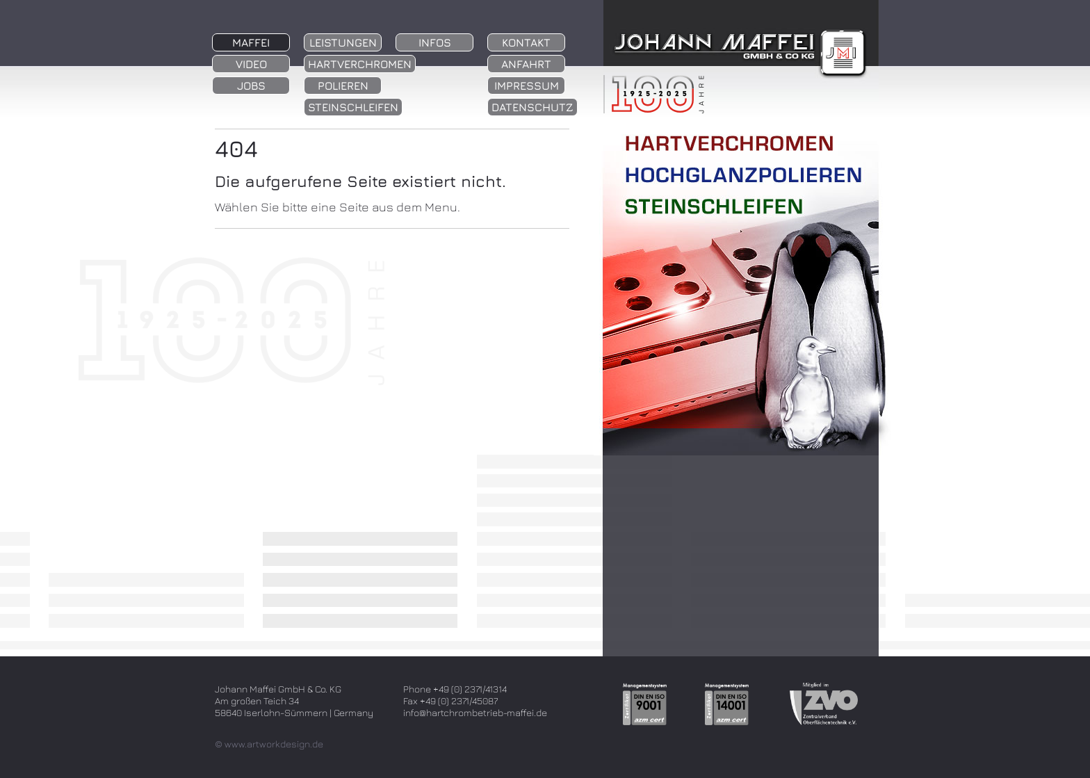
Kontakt (526, 42)
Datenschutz (532, 107)
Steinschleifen (353, 107)
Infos (434, 42)
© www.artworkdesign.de (269, 743)
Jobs (251, 85)
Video (251, 64)
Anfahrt (526, 64)
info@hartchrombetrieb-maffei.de (475, 712)
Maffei (251, 42)
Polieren (343, 85)
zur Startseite (735, 80)
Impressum (526, 85)
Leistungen (343, 42)
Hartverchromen (360, 64)
